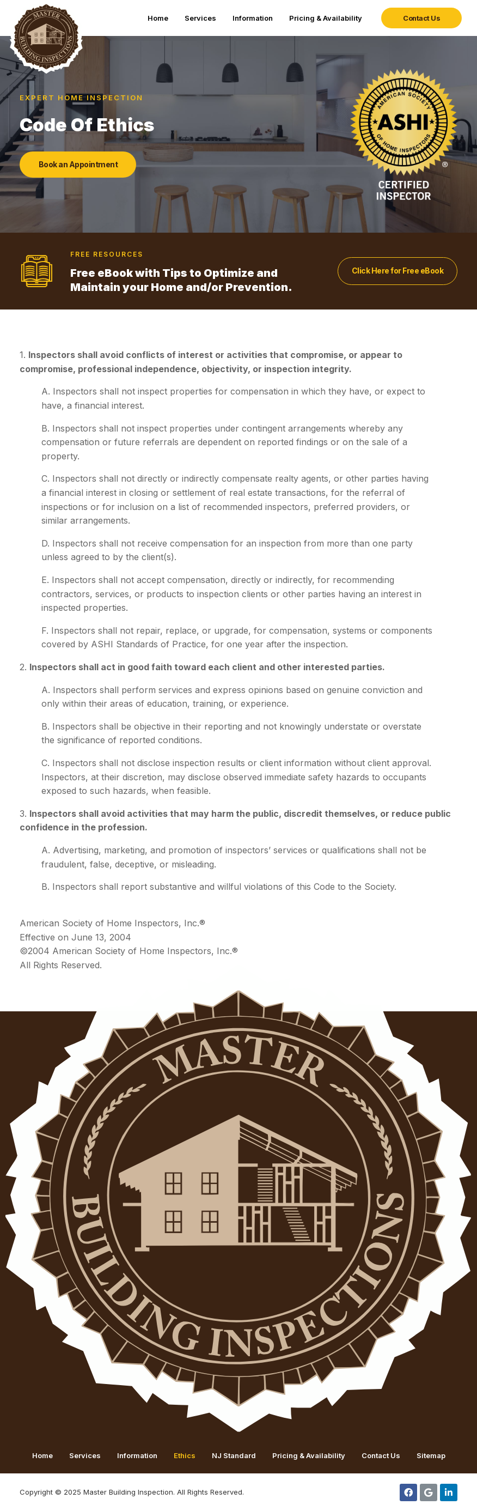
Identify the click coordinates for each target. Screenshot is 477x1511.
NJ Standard (234, 1455)
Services (200, 18)
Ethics (184, 1455)
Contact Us (381, 1455)
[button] (421, 18)
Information (253, 18)
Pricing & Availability (325, 18)
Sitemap (431, 1455)
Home (158, 18)
